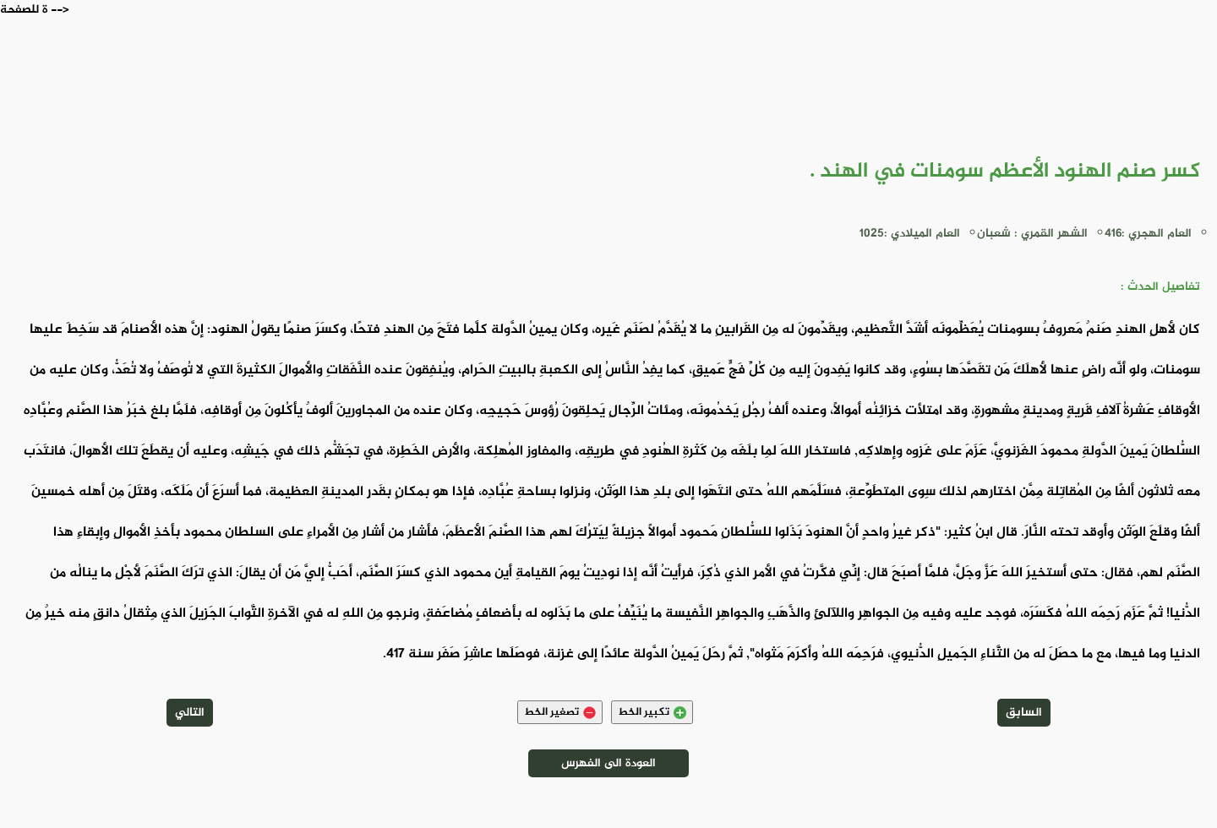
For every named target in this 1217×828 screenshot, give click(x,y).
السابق (1024, 712)
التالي (190, 712)
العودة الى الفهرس (608, 763)
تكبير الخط (652, 712)
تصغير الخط (560, 712)
